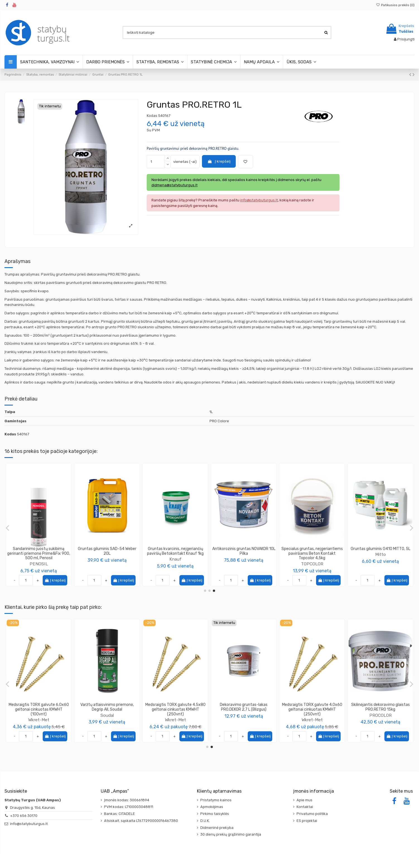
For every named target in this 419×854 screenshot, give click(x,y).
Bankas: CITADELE (119, 814)
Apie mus (304, 800)
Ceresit (39, 559)
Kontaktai (305, 807)
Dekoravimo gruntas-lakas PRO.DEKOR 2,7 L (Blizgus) (312, 707)
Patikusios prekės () (395, 5)
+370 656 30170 (23, 816)
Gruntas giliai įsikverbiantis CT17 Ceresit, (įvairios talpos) (39, 551)
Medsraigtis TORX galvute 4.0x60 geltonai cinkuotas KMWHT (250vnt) (380, 709)
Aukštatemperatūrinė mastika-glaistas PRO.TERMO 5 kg (38, 707)
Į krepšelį (218, 161)
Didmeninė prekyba (216, 828)
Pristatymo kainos (216, 800)
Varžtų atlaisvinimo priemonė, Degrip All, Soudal (175, 707)
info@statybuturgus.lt (29, 824)
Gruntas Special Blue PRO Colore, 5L (107, 551)
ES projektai (307, 821)
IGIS (380, 554)
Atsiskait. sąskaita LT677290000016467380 (141, 821)
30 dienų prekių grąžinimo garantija (230, 834)
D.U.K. (205, 821)
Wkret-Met (107, 719)
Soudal (175, 715)
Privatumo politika (312, 814)
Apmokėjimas (211, 807)
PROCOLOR (107, 559)
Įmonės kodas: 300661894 (126, 800)
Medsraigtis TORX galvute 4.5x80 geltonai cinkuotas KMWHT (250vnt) (244, 709)
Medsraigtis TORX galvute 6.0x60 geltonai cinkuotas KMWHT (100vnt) (107, 709)
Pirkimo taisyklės (214, 814)
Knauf (244, 559)
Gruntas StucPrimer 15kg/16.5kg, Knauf (244, 551)
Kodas (152, 116)
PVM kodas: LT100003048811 (128, 807)
